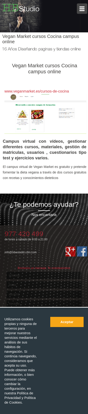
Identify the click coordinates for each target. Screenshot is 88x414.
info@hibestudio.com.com (21, 252)
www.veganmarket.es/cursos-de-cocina (36, 91)
